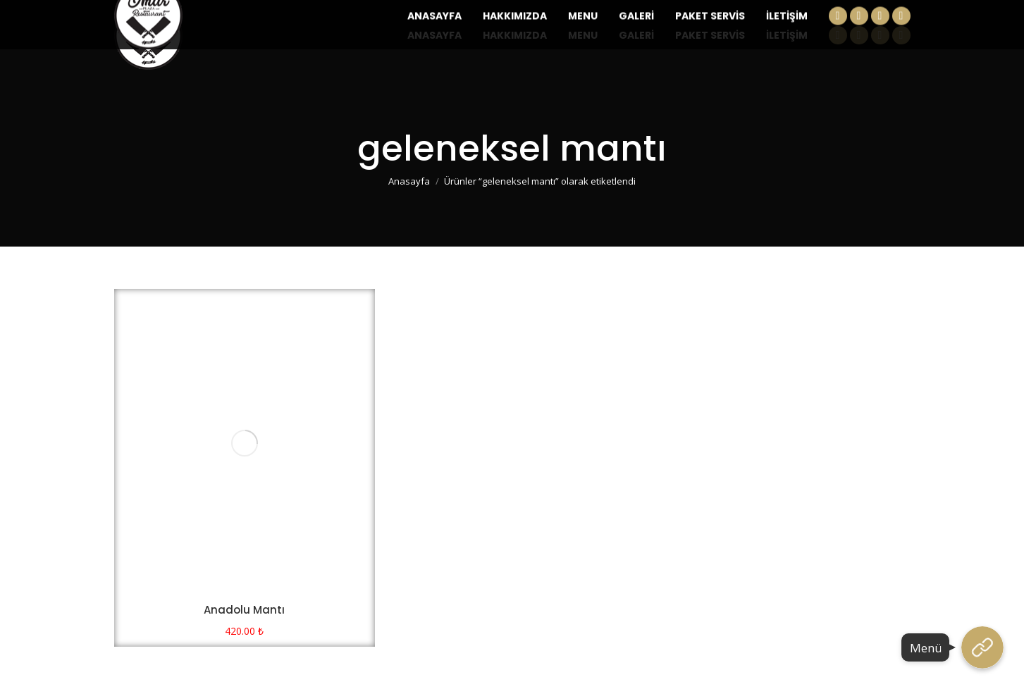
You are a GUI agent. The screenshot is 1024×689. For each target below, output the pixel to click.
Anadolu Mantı (244, 609)
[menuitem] (434, 35)
